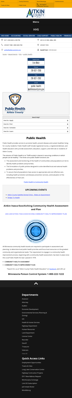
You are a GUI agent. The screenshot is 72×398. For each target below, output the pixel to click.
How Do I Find (8, 124)
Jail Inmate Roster (28, 387)
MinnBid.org (26, 390)
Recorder (25, 340)
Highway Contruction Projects (32, 373)
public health (27, 54)
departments (12, 54)
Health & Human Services (31, 322)
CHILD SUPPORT (42, 36)
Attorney (25, 302)
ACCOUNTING (16, 36)
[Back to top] (36, 283)
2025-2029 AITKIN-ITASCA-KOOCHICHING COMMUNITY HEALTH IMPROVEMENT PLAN (36, 214)
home (5, 54)
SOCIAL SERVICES (29, 36)
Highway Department (29, 326)
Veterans (25, 350)
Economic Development (30, 309)
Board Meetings (41, 1)
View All (24, 354)
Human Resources (28, 329)
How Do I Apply (8, 120)
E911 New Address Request (31, 376)
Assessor (25, 299)
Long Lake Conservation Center (33, 369)
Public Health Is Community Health (36, 182)
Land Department (28, 333)
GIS (23, 319)
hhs (20, 54)
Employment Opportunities (31, 363)
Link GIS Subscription (29, 383)
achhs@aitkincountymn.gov (12, 50)
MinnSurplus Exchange (30, 380)
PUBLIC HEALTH (56, 36)
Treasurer (25, 347)
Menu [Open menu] (51, 21)
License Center (27, 336)
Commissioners (59, 1)
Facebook (52, 269)
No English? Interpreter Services (42, 5)
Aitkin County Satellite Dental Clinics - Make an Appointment (29, 195)
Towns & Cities (5, 5)
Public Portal (22, 5)
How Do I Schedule (9, 128)
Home (2, 1)
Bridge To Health (14, 198)
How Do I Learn (8, 131)
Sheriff (24, 343)
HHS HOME (5, 36)
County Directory (24, 1)
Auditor (24, 306)
